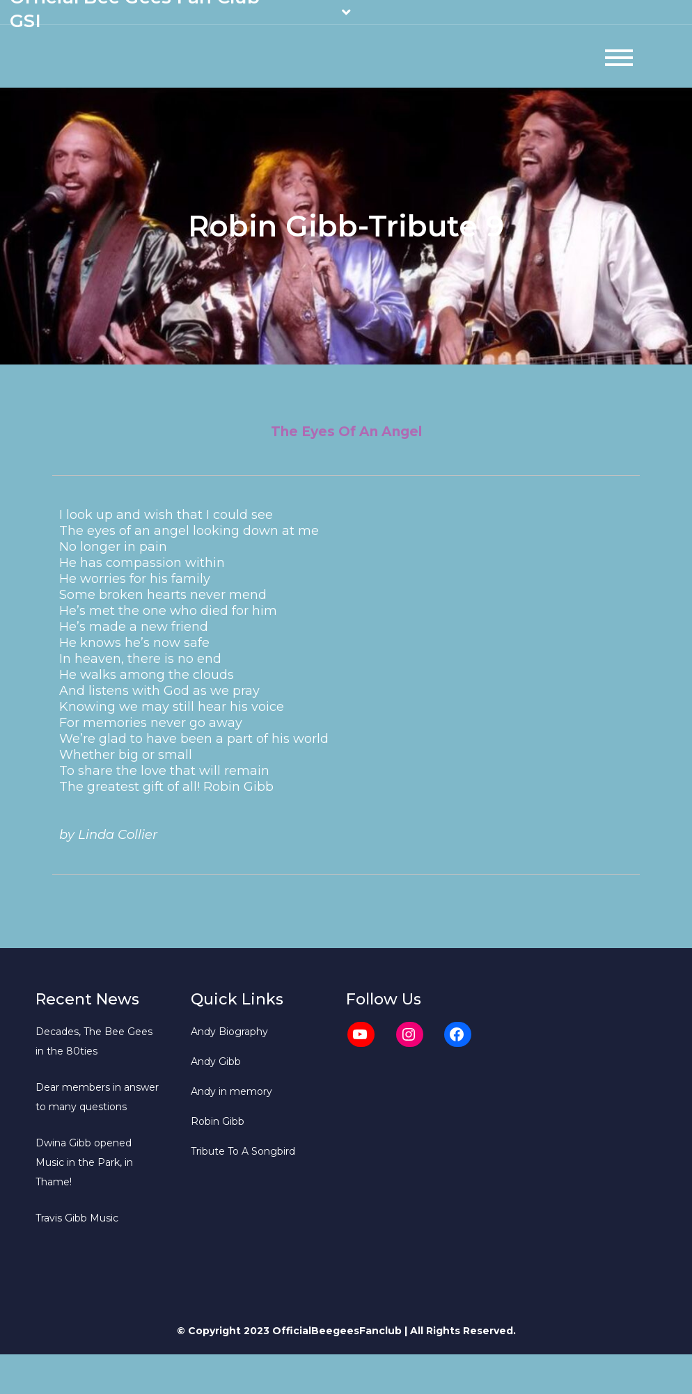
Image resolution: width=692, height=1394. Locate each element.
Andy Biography (229, 1031)
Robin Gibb (217, 1121)
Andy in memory (231, 1091)
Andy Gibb (216, 1061)
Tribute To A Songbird (243, 1151)
